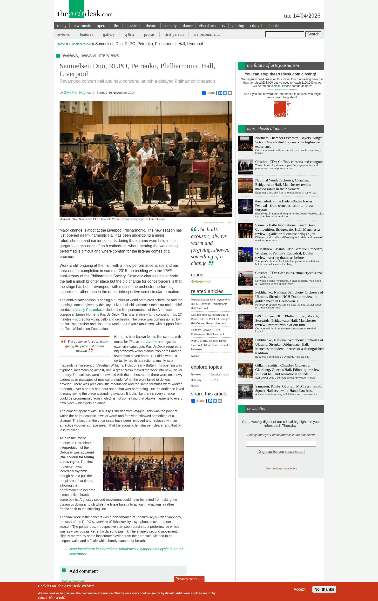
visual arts (207, 25)
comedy (170, 25)
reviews (63, 34)
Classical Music (80, 44)
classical (132, 25)
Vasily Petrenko (87, 309)
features (86, 34)
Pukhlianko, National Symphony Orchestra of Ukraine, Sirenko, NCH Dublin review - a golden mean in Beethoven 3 (289, 296)
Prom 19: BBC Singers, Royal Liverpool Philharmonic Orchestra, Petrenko (211, 345)
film (115, 25)
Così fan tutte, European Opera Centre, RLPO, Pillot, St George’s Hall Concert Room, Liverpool (210, 319)
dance (188, 25)
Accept (299, 589)
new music (82, 25)
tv (223, 25)
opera (101, 25)
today (62, 25)
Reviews (196, 374)
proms (149, 34)
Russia (195, 385)
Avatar (195, 355)
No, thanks (324, 589)
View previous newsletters (281, 468)
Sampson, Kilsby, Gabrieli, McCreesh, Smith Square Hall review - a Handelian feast (288, 388)
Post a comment (73, 581)
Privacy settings (189, 579)
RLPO (214, 380)
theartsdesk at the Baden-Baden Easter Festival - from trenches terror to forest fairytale (284, 205)
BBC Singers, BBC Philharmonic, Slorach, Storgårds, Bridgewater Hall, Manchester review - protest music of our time (287, 320)
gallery (109, 34)
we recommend (207, 34)
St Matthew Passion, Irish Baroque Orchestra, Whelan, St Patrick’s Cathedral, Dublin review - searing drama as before (289, 253)
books (274, 25)
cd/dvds (256, 25)
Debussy (196, 380)
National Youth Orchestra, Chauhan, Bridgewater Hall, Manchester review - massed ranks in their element (284, 184)
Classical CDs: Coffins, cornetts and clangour (289, 162)
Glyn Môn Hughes (77, 92)
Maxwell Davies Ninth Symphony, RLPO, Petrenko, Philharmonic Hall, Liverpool (210, 304)
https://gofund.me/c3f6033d (282, 89)
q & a (129, 34)
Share (208, 93)
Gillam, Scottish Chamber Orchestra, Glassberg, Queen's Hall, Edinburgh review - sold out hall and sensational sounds (288, 369)
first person (174, 34)
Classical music (219, 374)
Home (61, 44)
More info (57, 597)
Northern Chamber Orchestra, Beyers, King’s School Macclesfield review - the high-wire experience (289, 142)
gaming (237, 25)
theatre (151, 25)
